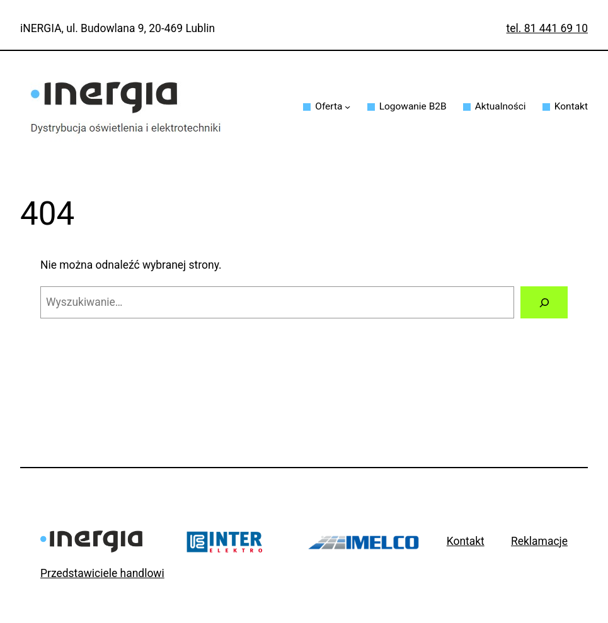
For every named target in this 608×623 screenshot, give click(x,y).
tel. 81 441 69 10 (547, 28)
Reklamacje (539, 541)
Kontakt (466, 541)
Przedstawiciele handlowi (102, 573)
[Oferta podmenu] (347, 106)
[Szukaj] (544, 302)
